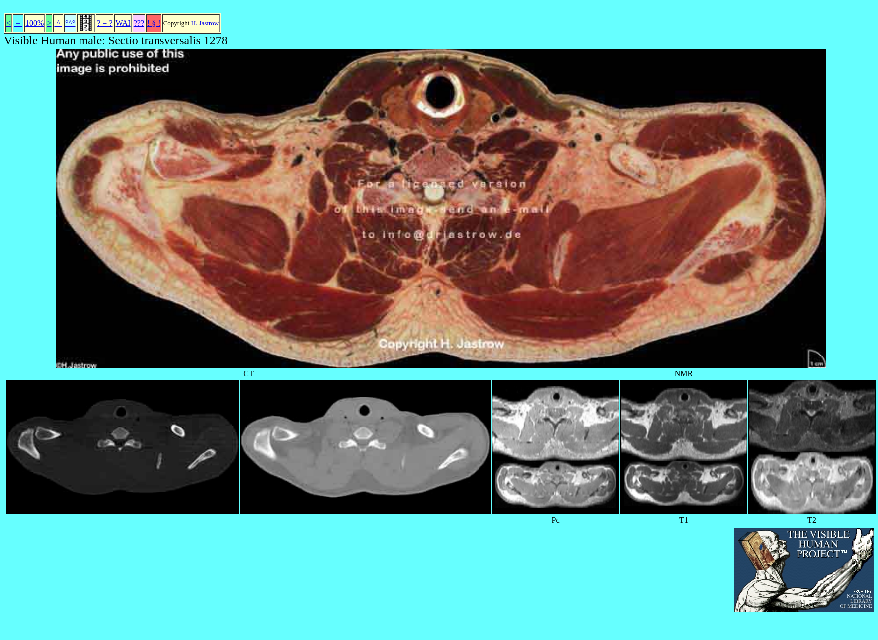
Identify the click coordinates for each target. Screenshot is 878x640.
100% (34, 23)
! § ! (153, 23)
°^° (70, 23)
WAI (122, 23)
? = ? (104, 23)
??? (139, 23)
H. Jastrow (205, 23)
